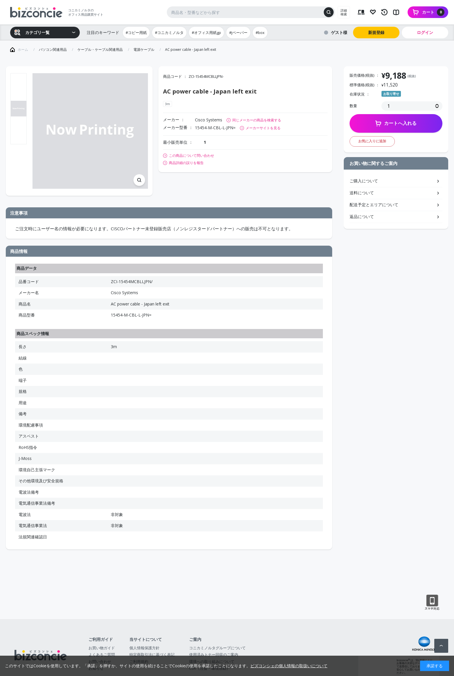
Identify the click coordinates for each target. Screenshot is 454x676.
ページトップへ (441, 646)
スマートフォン (432, 602)
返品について (362, 216)
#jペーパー (238, 32)
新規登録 (376, 32)
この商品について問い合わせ (191, 155)
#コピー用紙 (136, 32)
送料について (362, 192)
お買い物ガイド (101, 647)
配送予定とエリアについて (374, 204)
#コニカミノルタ (169, 32)
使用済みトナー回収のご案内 (213, 654)
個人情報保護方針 (144, 647)
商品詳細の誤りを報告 (186, 163)
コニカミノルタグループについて (217, 647)
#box (260, 32)
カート (433, 12)
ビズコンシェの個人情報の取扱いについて (289, 665)
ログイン (425, 32)
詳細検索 (344, 12)
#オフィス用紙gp (206, 32)
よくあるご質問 (101, 654)
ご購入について (364, 181)
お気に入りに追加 (372, 141)
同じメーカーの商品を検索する (256, 120)
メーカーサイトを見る (263, 127)
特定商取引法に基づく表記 (152, 654)
